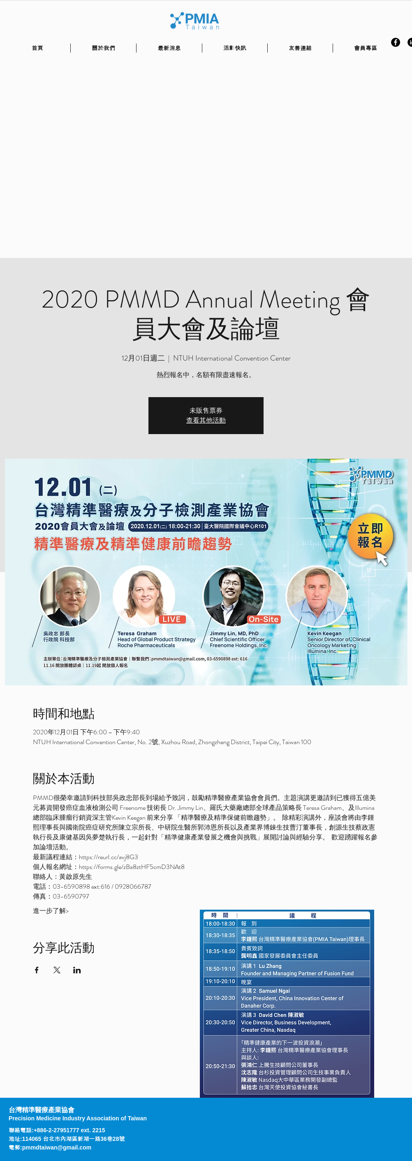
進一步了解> (51, 910)
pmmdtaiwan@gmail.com (56, 1147)
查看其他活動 (206, 420)
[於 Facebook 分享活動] (37, 970)
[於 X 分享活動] (57, 970)
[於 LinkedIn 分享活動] (77, 970)
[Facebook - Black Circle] (395, 42)
